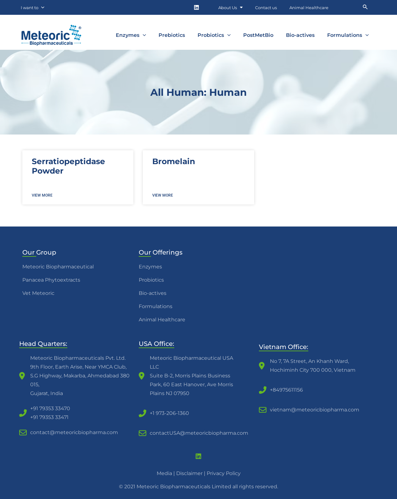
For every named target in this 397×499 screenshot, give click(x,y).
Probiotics (214, 35)
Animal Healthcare (308, 7)
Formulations (348, 35)
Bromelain (173, 161)
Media (164, 473)
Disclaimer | (191, 473)
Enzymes (131, 35)
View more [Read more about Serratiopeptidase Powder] (42, 195)
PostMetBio (258, 35)
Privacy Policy (224, 473)
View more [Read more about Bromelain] (162, 195)
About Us (230, 7)
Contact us (266, 7)
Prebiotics (172, 35)
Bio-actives (300, 35)
